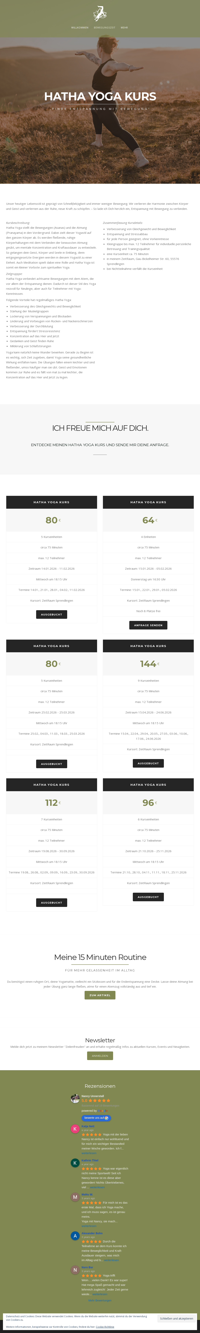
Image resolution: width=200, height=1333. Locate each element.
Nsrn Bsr (87, 1267)
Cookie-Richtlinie (105, 1327)
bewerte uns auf (96, 1118)
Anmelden (100, 1055)
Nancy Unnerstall (93, 1096)
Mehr (124, 27)
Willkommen (79, 27)
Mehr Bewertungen (100, 1300)
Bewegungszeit (104, 27)
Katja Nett (88, 1126)
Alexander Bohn (92, 1233)
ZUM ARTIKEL (100, 995)
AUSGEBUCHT (51, 614)
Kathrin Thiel (90, 1160)
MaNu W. (87, 1194)
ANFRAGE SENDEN (148, 625)
